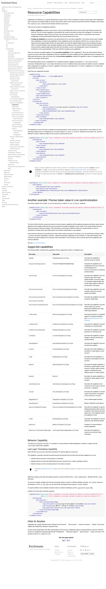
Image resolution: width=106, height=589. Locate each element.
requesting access (46, 468)
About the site (59, 552)
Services (70, 550)
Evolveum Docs (9, 2)
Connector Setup (14, 77)
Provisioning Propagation (17, 99)
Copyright (57, 554)
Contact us (70, 554)
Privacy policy (71, 556)
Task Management (13, 65)
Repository (11, 164)
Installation (7, 17)
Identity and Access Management (11, 7)
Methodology (8, 176)
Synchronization (12, 150)
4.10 (7, 41)
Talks (83, 3)
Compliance (7, 15)
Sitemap (57, 550)
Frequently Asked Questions (10, 204)
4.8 (7, 45)
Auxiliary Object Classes (17, 75)
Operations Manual (9, 37)
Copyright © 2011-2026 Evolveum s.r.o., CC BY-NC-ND (66, 560)
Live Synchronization (39, 243)
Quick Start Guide (9, 13)
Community (5, 194)
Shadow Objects (14, 144)
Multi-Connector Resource (17, 91)
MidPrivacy (7, 170)
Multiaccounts (14, 93)
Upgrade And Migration (14, 156)
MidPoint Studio (8, 174)
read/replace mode (77, 170)
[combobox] (88, 12)
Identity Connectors (74, 3)
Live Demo (7, 35)
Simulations (11, 57)
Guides (6, 29)
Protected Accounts (17, 113)
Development (10, 49)
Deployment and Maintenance (16, 166)
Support (4, 188)
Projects (6, 178)
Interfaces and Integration (15, 67)
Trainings (4, 190)
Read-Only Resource (18, 115)
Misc (9, 168)
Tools (5, 180)
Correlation (11, 55)
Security (6, 27)
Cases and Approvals (14, 53)
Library (4, 196)
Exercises (7, 33)
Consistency (15, 107)
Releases (6, 19)
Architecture (7, 25)
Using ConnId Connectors (17, 146)
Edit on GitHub (84, 553)
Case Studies (6, 198)
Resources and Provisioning (16, 71)
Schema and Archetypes (15, 61)
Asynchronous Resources (17, 73)
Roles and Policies (13, 63)
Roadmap (6, 21)
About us (70, 552)
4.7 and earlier (10, 43)
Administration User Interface (16, 154)
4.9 (7, 47)
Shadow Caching (14, 142)
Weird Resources (15, 148)
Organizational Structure (15, 69)
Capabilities (15, 105)
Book (66, 3)
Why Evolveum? (6, 192)
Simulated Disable (17, 126)
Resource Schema (15, 140)
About (3, 206)
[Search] (96, 3)
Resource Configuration (16, 103)
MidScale (6, 172)
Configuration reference (10, 39)
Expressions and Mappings (16, 59)
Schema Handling (17, 124)
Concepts (10, 51)
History (6, 184)
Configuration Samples (14, 152)
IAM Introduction (58, 3)
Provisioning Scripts (16, 101)
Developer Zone (8, 31)
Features (6, 23)
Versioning (7, 182)
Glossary (4, 202)
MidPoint (49, 3)
